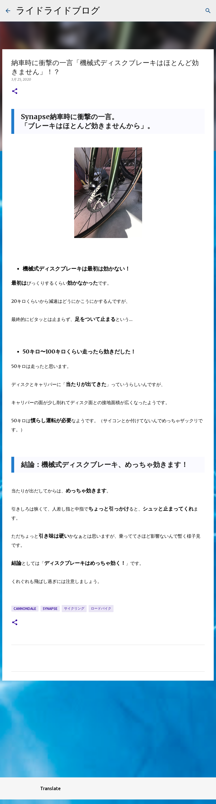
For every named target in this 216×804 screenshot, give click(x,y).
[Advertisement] (108, 728)
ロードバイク (101, 608)
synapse (50, 608)
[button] (14, 91)
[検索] (208, 11)
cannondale (25, 608)
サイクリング (74, 608)
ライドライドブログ (58, 10)
